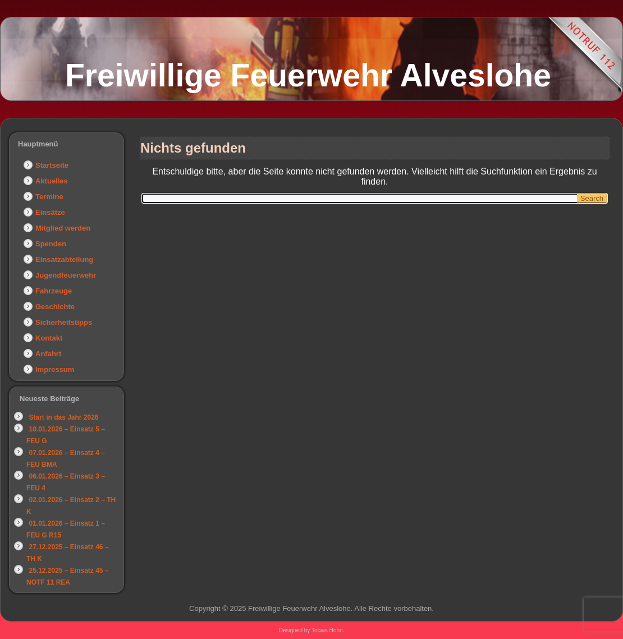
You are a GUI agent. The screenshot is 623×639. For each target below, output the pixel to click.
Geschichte (55, 306)
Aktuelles (51, 181)
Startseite (51, 165)
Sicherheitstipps (63, 322)
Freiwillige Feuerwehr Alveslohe (308, 75)
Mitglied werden (62, 228)
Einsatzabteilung (64, 259)
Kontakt (48, 338)
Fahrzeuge (53, 291)
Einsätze (50, 212)
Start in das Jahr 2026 (63, 417)
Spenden (50, 244)
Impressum (54, 369)
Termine (49, 196)
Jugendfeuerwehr (65, 275)
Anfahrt (48, 354)
